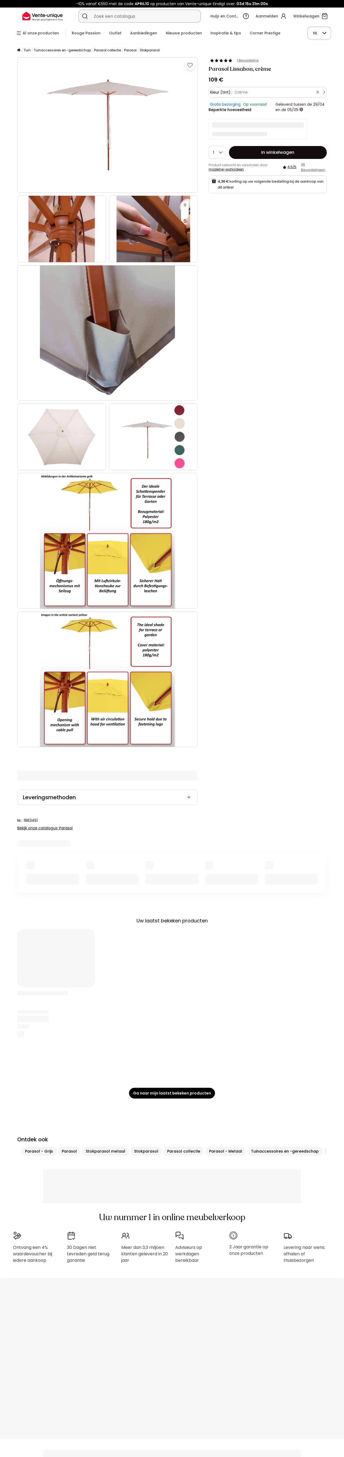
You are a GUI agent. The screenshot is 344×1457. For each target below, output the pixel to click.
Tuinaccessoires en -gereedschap (62, 50)
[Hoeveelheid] (217, 152)
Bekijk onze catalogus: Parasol (45, 828)
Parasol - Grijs (39, 1151)
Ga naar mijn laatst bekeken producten (172, 1093)
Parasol (130, 50)
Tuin (27, 50)
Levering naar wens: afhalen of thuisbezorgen (304, 1253)
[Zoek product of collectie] (84, 16)
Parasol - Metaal (225, 1151)
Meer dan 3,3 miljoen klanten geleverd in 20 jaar (144, 1253)
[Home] (18, 50)
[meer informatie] (301, 109)
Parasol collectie (107, 50)
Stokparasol (150, 50)
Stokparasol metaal (105, 1151)
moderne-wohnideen (226, 169)
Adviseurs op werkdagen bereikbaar (188, 1253)
